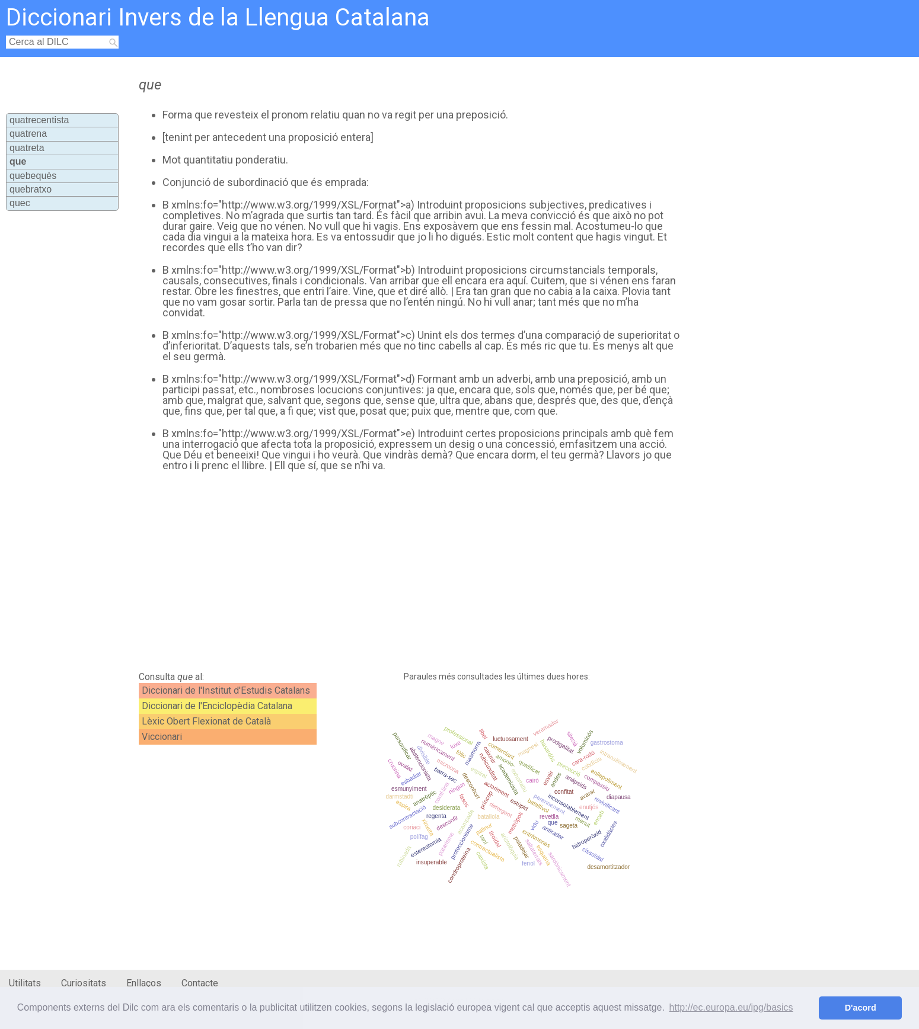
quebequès (32, 176)
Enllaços (143, 983)
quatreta (26, 148)
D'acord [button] (860, 1007)
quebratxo (30, 189)
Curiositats (83, 983)
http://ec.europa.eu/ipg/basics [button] (731, 1007)
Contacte (199, 983)
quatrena (28, 134)
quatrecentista (39, 120)
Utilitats (25, 983)
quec (19, 203)
